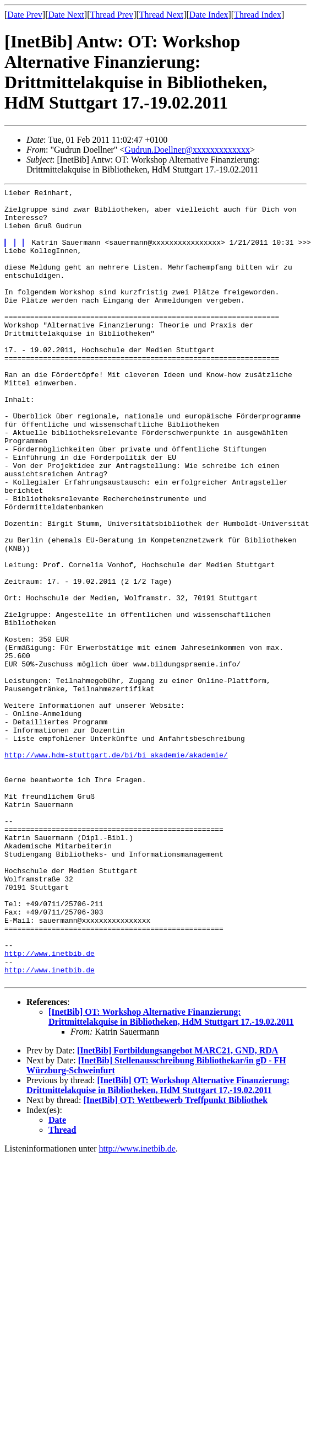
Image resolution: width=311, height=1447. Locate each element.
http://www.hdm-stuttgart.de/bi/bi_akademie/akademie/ (116, 869)
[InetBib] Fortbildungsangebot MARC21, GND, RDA (177, 1209)
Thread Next (161, 14)
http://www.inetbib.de (49, 1107)
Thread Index (257, 14)
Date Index (208, 14)
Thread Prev (111, 14)
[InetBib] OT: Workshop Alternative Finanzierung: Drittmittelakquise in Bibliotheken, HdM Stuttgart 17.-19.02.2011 (171, 1175)
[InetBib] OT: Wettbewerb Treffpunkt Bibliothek (176, 1258)
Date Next (66, 14)
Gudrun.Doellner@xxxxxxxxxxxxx (187, 149)
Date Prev (24, 14)
